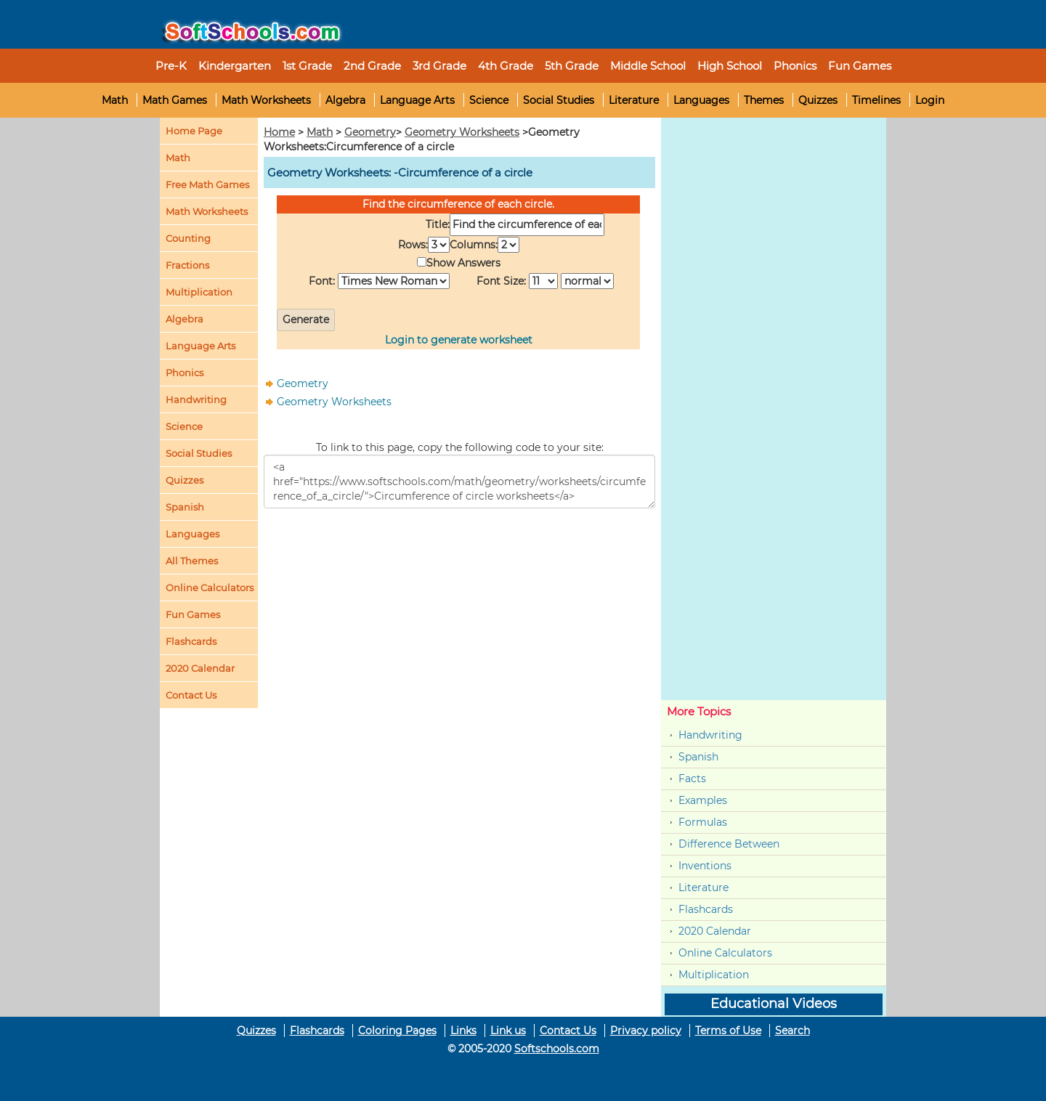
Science (488, 100)
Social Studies (558, 100)
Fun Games (859, 66)
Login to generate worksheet (458, 339)
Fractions (187, 265)
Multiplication (199, 292)
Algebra (345, 100)
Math (115, 100)
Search (792, 1030)
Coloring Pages (397, 1030)
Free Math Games (207, 184)
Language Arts (417, 100)
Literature (634, 100)
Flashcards (705, 909)
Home (279, 132)
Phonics (184, 372)
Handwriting (196, 399)
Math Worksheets (266, 100)
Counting (188, 238)
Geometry (370, 132)
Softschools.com (556, 1048)
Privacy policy (645, 1030)
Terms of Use (728, 1030)
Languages (701, 100)
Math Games (174, 100)
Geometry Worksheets (462, 132)
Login (929, 100)
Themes (764, 100)
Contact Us (568, 1030)
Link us (508, 1030)
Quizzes (818, 100)
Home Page (194, 131)
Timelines (876, 100)
